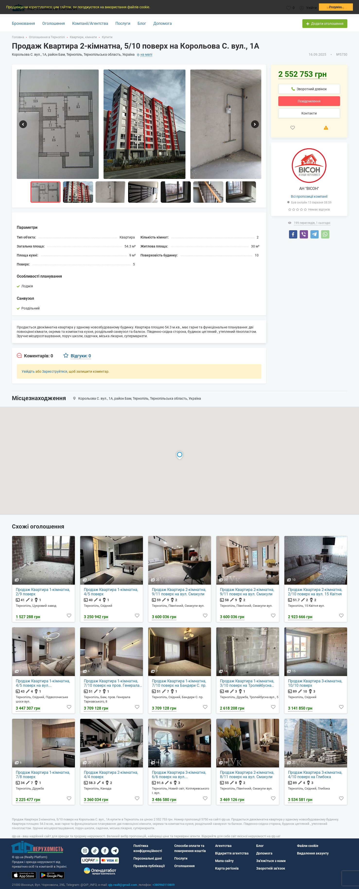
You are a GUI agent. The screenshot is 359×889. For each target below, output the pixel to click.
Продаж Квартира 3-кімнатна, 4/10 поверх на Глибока (315, 774)
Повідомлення (309, 101)
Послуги (122, 23)
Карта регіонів (227, 868)
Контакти (309, 113)
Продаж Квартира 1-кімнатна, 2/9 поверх (43, 592)
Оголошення (53, 23)
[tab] (35, 356)
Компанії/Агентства (90, 23)
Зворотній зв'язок (270, 868)
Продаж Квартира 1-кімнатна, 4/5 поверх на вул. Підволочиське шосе (43, 683)
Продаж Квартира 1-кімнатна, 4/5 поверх (111, 592)
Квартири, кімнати (83, 37)
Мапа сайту (224, 861)
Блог (142, 23)
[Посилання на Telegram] (115, 850)
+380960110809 (163, 885)
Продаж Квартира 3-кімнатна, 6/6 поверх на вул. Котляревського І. (179, 774)
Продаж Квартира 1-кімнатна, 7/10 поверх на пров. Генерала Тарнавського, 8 (112, 683)
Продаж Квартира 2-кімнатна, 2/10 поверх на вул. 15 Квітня (315, 592)
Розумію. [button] (335, 7)
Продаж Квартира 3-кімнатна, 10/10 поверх (315, 683)
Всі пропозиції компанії (309, 196)
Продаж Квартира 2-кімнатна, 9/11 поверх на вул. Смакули (179, 592)
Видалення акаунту (313, 853)
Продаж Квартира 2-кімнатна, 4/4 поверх (111, 774)
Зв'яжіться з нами (271, 861)
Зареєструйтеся (54, 371)
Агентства (223, 846)
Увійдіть (28, 371)
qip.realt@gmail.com (122, 885)
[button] (152, 7)
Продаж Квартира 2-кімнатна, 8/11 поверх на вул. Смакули (247, 774)
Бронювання (23, 23)
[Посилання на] (85, 850)
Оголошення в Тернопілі (47, 37)
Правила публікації (149, 866)
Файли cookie (307, 846)
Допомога (162, 23)
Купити (107, 37)
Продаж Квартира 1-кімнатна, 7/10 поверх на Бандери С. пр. (179, 683)
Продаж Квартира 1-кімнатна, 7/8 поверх (43, 774)
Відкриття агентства (232, 853)
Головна (18, 37)
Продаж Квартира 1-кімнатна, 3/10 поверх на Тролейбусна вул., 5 (247, 683)
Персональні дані (147, 858)
